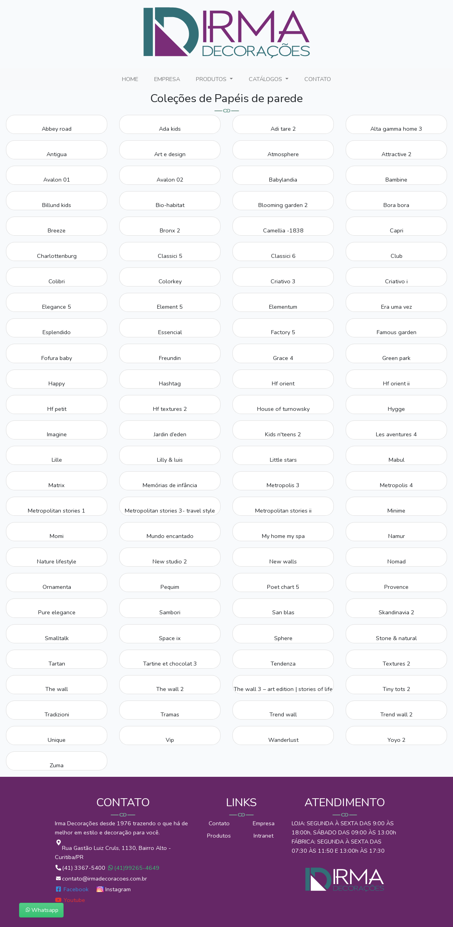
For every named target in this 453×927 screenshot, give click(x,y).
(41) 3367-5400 (81, 868)
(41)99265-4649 (133, 868)
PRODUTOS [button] (212, 79)
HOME (131, 78)
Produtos (219, 836)
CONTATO (319, 78)
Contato (219, 823)
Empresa (264, 823)
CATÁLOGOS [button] (266, 79)
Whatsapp (41, 910)
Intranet (263, 836)
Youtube (70, 900)
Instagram (114, 889)
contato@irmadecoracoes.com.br (101, 878)
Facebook (72, 889)
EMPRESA (168, 78)
